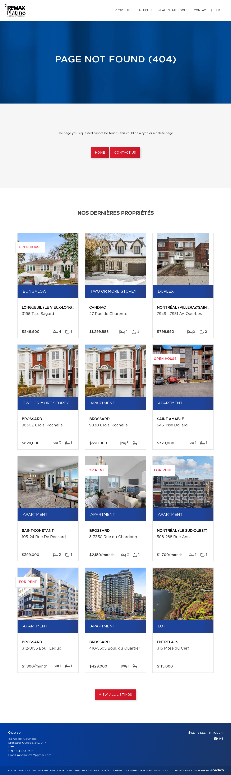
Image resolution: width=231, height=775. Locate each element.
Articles (145, 10)
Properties (123, 10)
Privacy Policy (163, 771)
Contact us (125, 152)
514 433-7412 (24, 751)
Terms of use (183, 771)
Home (100, 152)
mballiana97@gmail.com (34, 755)
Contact (201, 10)
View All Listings (115, 694)
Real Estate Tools (173, 10)
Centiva (217, 770)
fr (218, 10)
